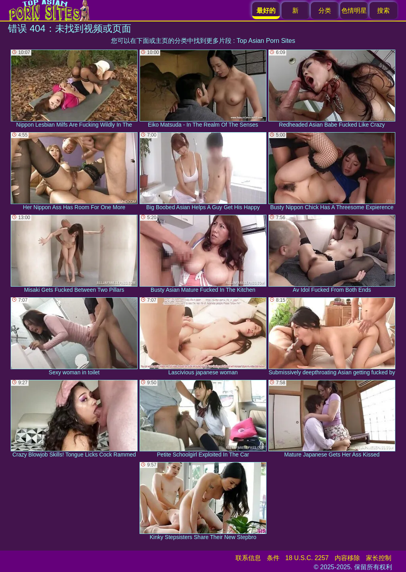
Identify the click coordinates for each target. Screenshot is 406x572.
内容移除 (347, 558)
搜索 (383, 10)
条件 (273, 558)
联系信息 (248, 558)
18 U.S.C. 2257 (307, 558)
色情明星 (354, 10)
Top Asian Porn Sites (266, 40)
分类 (324, 10)
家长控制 (378, 558)
